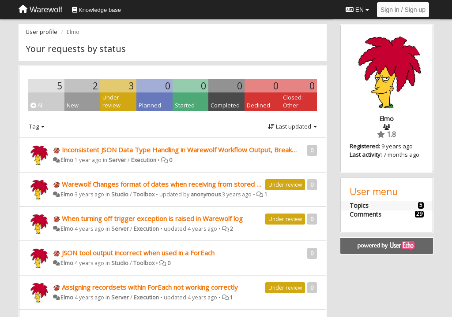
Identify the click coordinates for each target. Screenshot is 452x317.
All (37, 105)
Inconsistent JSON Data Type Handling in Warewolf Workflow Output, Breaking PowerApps (200, 149)
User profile (41, 32)
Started (185, 105)
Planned (150, 105)
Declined (258, 105)
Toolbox (143, 194)
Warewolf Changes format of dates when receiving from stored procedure (175, 184)
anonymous (206, 194)
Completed (225, 105)
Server (117, 160)
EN (357, 9)
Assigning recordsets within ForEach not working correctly (150, 287)
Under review (111, 101)
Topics (359, 205)
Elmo (66, 160)
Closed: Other (293, 101)
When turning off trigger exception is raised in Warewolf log (152, 218)
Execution (143, 160)
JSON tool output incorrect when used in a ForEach (138, 252)
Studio (119, 194)
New (73, 105)
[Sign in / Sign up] (403, 9)
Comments (365, 214)
